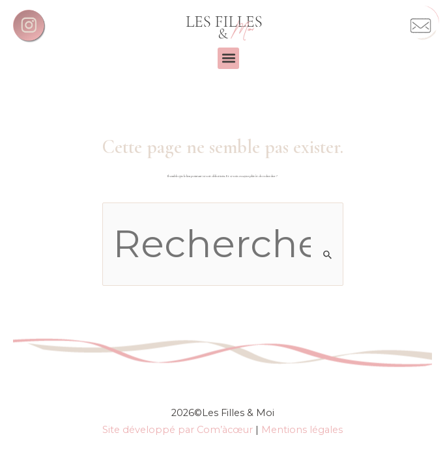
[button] (228, 58)
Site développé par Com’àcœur (177, 430)
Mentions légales (302, 430)
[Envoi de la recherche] (328, 254)
